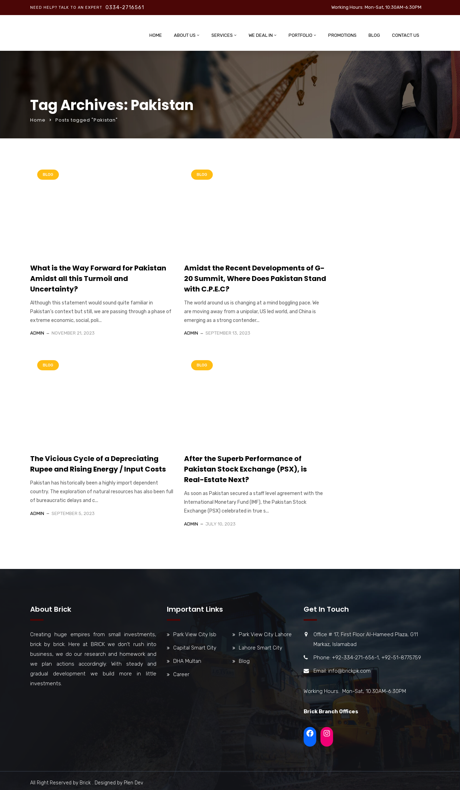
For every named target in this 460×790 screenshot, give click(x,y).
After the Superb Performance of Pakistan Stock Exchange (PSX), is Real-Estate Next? (245, 469)
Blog (374, 35)
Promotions (342, 35)
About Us (185, 35)
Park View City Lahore (265, 634)
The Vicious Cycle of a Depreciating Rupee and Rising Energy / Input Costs (98, 464)
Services (222, 35)
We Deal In (261, 35)
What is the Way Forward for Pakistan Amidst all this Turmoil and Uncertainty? (98, 278)
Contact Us (405, 35)
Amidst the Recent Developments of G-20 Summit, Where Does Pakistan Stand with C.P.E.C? (255, 278)
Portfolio (300, 35)
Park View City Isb (194, 634)
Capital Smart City (194, 648)
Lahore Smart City (260, 648)
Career (181, 674)
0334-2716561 (125, 8)
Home (155, 35)
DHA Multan (187, 661)
